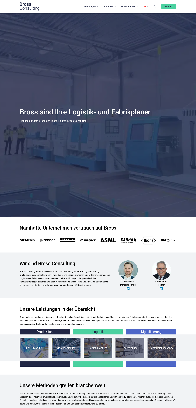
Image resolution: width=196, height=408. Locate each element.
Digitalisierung (151, 331)
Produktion (45, 331)
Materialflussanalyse (162, 347)
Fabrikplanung (34, 347)
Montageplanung (66, 347)
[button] (99, 6)
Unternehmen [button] (131, 6)
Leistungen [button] (93, 6)
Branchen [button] (111, 6)
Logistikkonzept (98, 347)
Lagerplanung (130, 347)
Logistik (98, 331)
